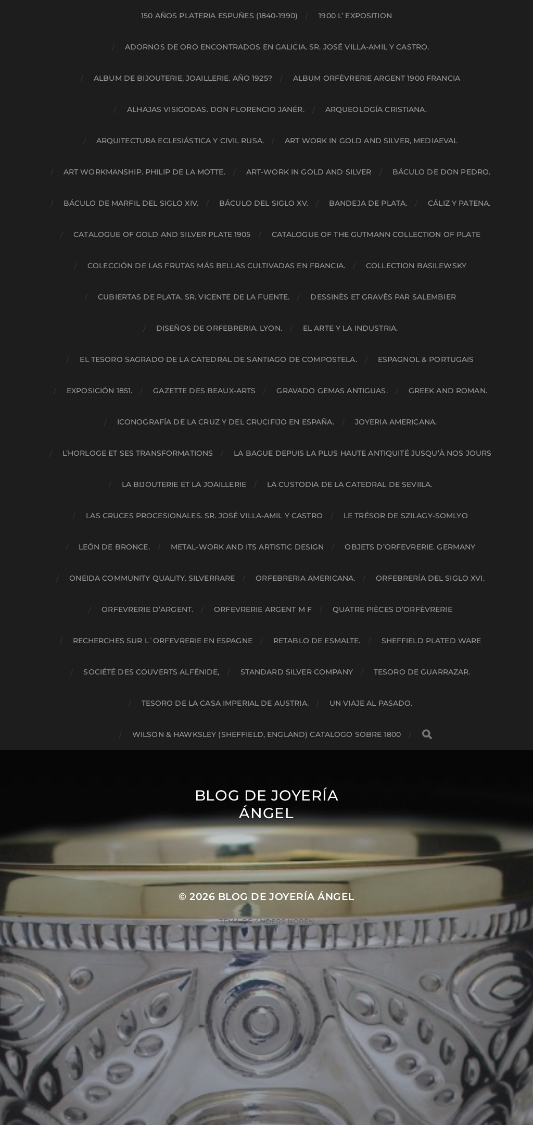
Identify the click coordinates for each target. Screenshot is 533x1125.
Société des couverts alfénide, (151, 672)
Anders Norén (284, 921)
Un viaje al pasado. (371, 703)
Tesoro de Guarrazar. (422, 672)
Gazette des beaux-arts (204, 390)
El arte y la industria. (350, 328)
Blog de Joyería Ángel (267, 804)
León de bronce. (114, 547)
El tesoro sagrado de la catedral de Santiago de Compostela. (218, 359)
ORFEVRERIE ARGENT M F (263, 609)
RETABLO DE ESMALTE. (317, 640)
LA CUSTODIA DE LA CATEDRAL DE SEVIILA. (349, 484)
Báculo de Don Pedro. (441, 172)
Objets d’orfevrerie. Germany (410, 547)
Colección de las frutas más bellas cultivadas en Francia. (216, 265)
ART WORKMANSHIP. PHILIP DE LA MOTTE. (144, 172)
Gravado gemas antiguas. (331, 390)
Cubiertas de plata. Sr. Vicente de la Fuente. (193, 297)
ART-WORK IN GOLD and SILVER (309, 172)
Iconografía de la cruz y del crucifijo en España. (225, 422)
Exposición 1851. (99, 390)
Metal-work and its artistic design (247, 547)
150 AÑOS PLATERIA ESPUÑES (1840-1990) (219, 15)
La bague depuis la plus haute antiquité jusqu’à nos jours (362, 453)
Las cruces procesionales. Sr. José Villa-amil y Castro (204, 515)
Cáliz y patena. (459, 203)
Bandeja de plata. (368, 203)
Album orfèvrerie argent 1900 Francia (376, 78)
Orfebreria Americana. (305, 578)
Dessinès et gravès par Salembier (382, 297)
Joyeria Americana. (396, 422)
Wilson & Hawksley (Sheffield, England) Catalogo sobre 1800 (266, 734)
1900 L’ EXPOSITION (355, 15)
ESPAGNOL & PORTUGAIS (426, 359)
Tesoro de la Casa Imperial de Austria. (225, 703)
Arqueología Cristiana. (376, 109)
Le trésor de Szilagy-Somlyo (406, 515)
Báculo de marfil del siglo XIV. (131, 203)
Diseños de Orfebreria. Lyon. (219, 328)
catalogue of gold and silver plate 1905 (161, 234)
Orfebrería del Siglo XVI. (430, 578)
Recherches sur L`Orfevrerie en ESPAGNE (162, 640)
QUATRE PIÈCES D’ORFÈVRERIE (392, 609)
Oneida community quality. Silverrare (152, 578)
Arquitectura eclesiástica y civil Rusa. (180, 140)
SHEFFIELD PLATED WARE (431, 640)
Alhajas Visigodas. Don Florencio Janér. (215, 109)
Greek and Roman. (448, 390)
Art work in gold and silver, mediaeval (371, 140)
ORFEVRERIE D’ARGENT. (147, 609)
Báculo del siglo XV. (263, 203)
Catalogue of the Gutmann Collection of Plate (376, 234)
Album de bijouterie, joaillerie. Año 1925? (183, 78)
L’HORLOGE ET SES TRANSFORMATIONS (137, 453)
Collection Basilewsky (416, 265)
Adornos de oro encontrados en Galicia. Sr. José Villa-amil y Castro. (277, 47)
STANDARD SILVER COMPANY (296, 672)
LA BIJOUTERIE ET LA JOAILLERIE (184, 484)
